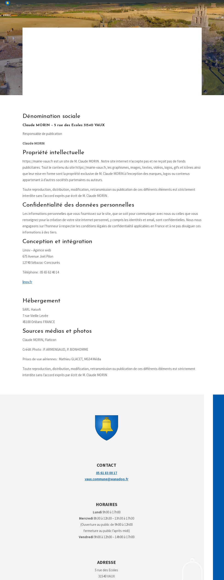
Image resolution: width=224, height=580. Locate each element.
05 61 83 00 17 (106, 473)
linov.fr (27, 282)
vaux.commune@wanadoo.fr (106, 479)
